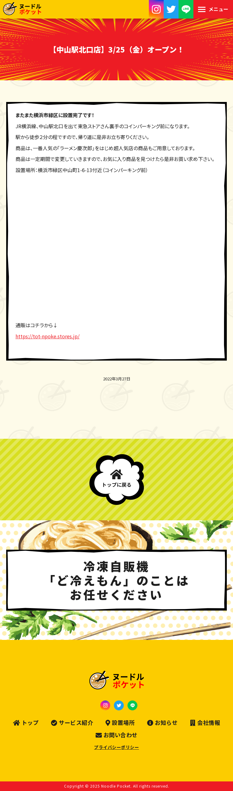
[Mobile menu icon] (213, 9)
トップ (26, 723)
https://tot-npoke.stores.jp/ (47, 336)
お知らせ (162, 723)
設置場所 (120, 723)
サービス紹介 (72, 723)
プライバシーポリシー (116, 747)
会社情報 (205, 723)
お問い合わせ (117, 735)
